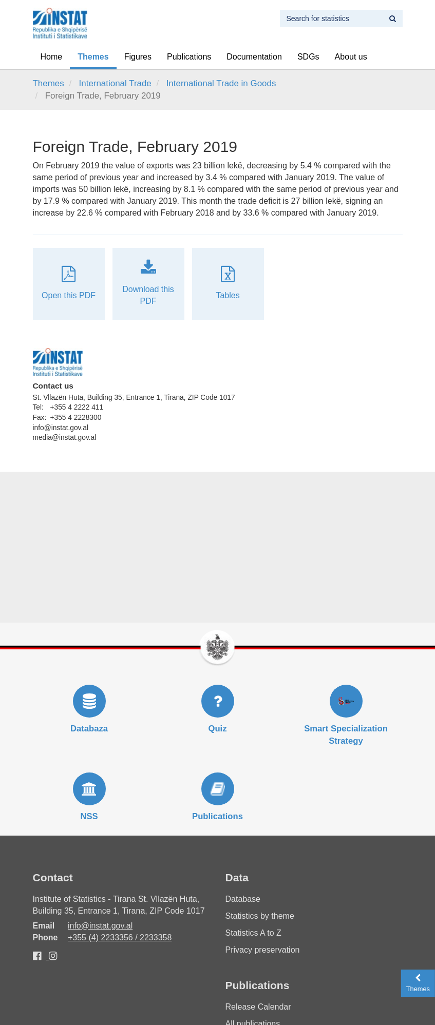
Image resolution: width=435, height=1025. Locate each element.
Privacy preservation (262, 949)
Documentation (254, 56)
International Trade (115, 83)
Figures (138, 56)
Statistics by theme (259, 916)
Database (243, 899)
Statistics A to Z (253, 933)
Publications (189, 56)
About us (351, 56)
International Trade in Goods (221, 83)
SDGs (308, 56)
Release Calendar (258, 1006)
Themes (93, 56)
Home (52, 56)
